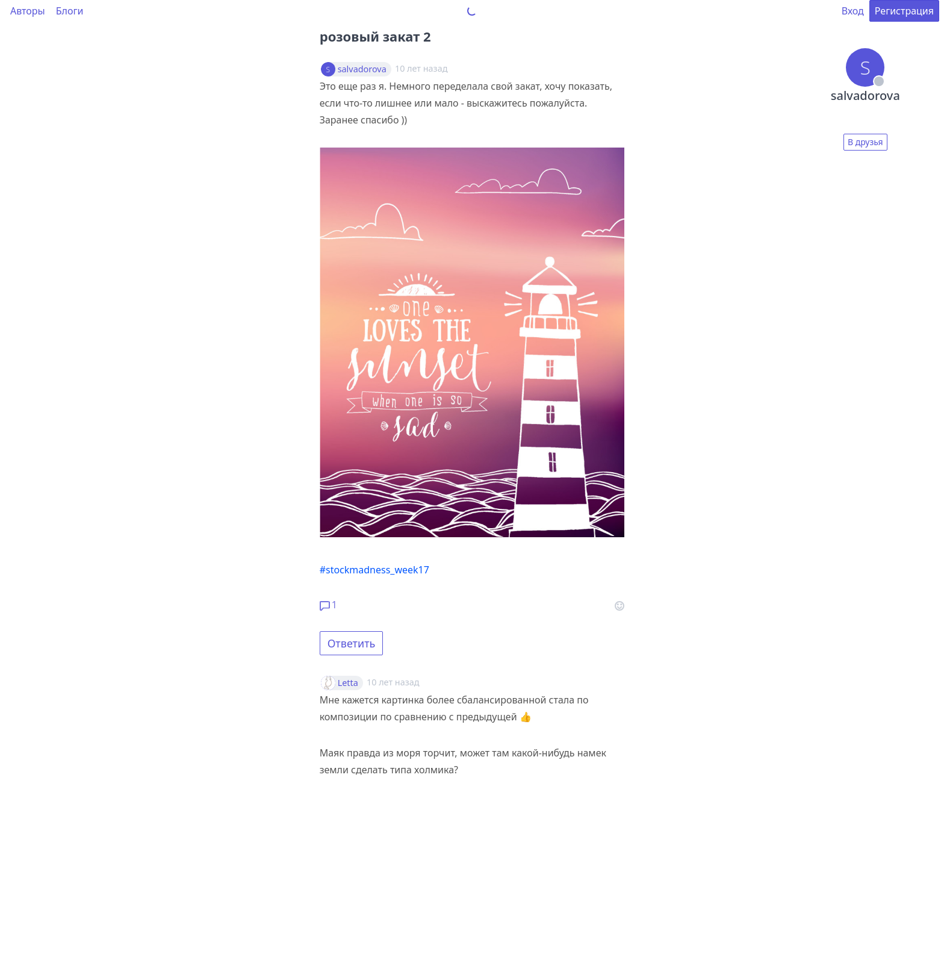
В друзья (865, 142)
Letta (348, 683)
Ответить (352, 643)
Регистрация (904, 10)
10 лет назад (393, 682)
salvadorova (362, 69)
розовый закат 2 (375, 36)
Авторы (27, 10)
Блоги (70, 10)
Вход (853, 10)
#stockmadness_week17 (374, 569)
